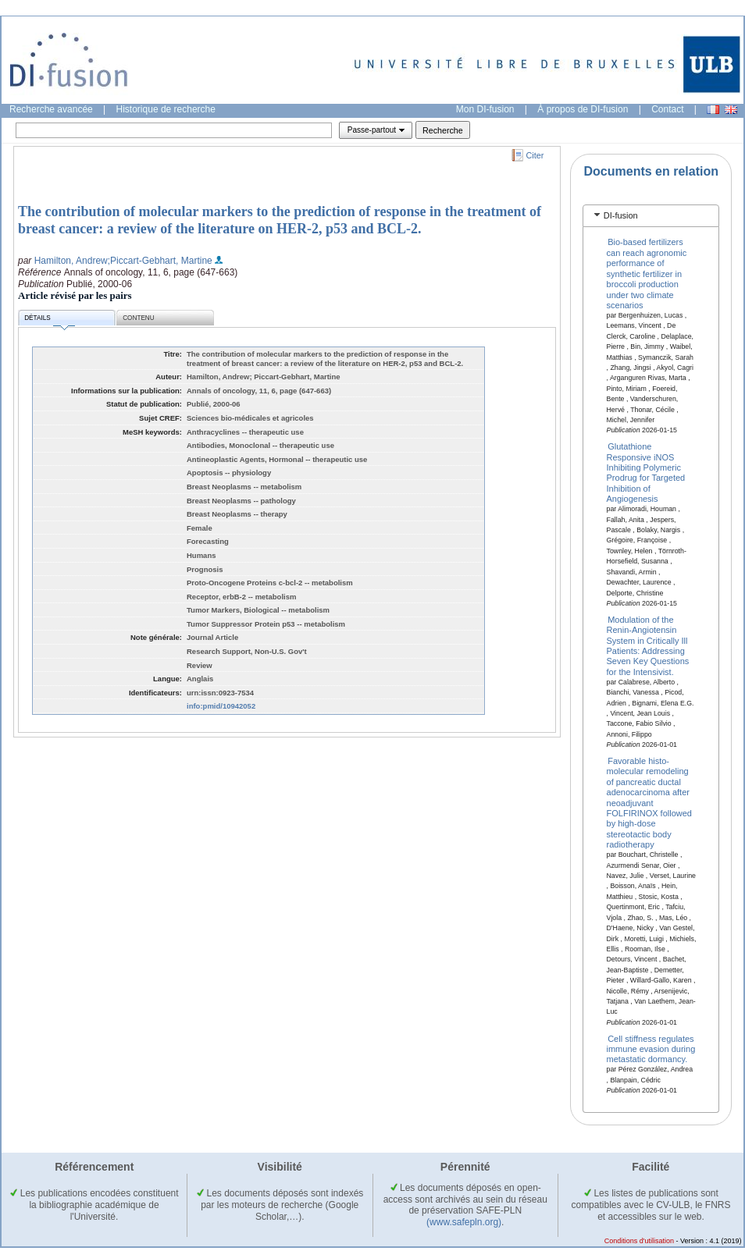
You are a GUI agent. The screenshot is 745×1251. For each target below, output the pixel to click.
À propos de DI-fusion (582, 109)
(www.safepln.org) (463, 1222)
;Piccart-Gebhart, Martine (160, 260)
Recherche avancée (51, 109)
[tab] (651, 215)
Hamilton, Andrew (71, 260)
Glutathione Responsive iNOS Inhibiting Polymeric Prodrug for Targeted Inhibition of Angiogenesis (646, 472)
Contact (667, 109)
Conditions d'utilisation (639, 1241)
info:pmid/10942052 (221, 706)
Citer (535, 155)
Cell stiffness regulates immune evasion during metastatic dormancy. (651, 1048)
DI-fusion (621, 215)
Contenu (138, 318)
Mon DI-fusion (485, 109)
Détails (49, 320)
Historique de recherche (166, 109)
